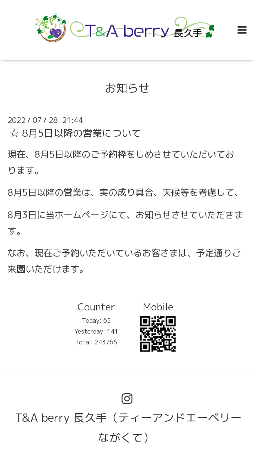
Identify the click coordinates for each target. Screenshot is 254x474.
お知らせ (127, 88)
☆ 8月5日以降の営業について (75, 133)
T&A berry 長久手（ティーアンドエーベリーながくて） (128, 428)
